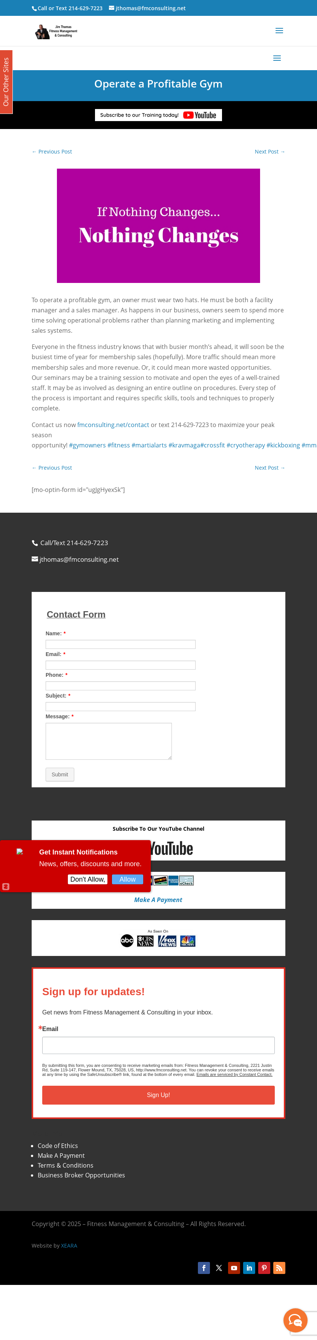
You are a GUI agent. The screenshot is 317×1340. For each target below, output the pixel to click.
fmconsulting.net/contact (113, 425)
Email (50, 1029)
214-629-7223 (86, 8)
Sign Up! (158, 1095)
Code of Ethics (58, 1146)
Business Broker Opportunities (81, 1175)
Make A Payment (61, 1155)
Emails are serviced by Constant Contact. (234, 1074)
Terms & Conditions (65, 1165)
